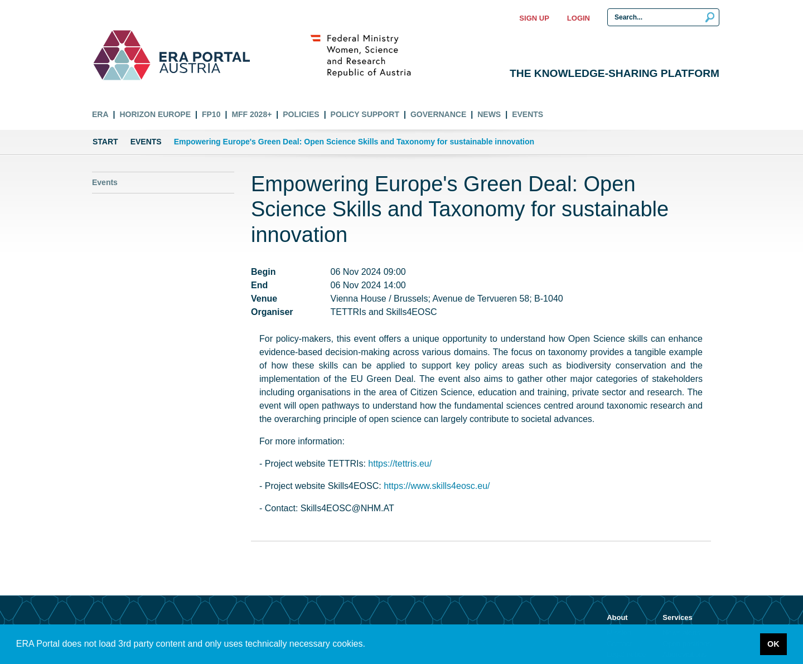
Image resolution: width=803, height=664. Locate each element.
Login (578, 18)
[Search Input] (663, 17)
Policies (301, 114)
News (489, 114)
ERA (100, 114)
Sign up (534, 18)
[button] (369, 645)
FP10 (211, 114)
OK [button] (773, 643)
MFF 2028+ (251, 114)
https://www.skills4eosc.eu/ (437, 486)
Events (527, 114)
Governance (438, 114)
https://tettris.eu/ (400, 463)
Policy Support (365, 114)
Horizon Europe (155, 114)
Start (105, 141)
